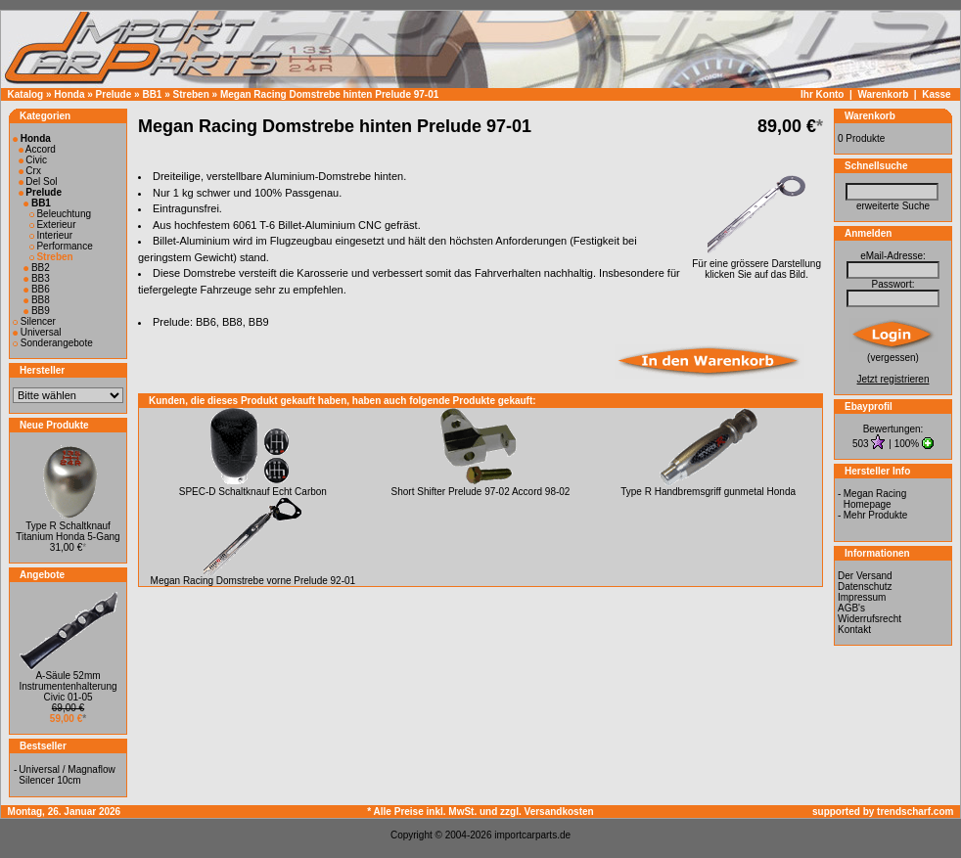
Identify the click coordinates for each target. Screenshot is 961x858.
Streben (191, 94)
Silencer (34, 321)
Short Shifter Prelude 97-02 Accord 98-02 (481, 491)
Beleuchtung (60, 213)
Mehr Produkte (876, 515)
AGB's (851, 608)
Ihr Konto (822, 94)
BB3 (36, 278)
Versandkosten (559, 811)
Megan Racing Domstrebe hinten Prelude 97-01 (329, 94)
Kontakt (854, 629)
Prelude (114, 94)
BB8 (36, 299)
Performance (61, 246)
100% (907, 443)
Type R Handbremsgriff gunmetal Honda (708, 491)
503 (861, 443)
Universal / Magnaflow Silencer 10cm (66, 775)
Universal (37, 332)
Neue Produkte (54, 425)
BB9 (36, 310)
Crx (30, 170)
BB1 (151, 94)
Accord (37, 149)
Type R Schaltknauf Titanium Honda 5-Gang (67, 531)
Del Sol (38, 181)
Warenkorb (882, 94)
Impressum (862, 597)
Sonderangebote (53, 343)
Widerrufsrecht (869, 618)
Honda (69, 94)
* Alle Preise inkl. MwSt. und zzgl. (445, 811)
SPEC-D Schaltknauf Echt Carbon (253, 491)
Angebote (42, 574)
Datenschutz (865, 586)
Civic (33, 160)
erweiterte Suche (893, 206)
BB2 (36, 267)
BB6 (36, 289)
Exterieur (52, 224)
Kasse (936, 94)
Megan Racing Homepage (875, 499)
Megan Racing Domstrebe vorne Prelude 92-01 (253, 580)
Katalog (26, 94)
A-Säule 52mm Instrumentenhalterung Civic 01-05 (67, 686)
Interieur (50, 235)
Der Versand (865, 575)
